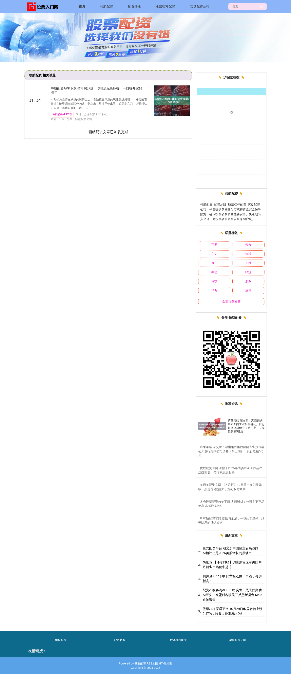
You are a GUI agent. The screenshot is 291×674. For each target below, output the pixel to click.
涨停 (248, 290)
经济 (248, 272)
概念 (214, 272)
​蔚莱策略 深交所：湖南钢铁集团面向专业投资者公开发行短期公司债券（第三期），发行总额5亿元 (231, 451)
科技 (214, 281)
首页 (82, 6)
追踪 (248, 254)
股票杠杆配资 (165, 6)
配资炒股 (134, 6)
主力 (214, 254)
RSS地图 (152, 663)
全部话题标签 (231, 301)
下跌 (248, 263)
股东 (248, 281)
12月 (214, 290)
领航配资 (106, 6)
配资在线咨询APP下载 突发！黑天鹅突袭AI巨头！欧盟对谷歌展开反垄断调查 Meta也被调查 (232, 595)
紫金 (248, 244)
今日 (214, 263)
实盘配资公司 (199, 6)
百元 (214, 244)
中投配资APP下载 (62, 114)
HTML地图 (165, 663)
